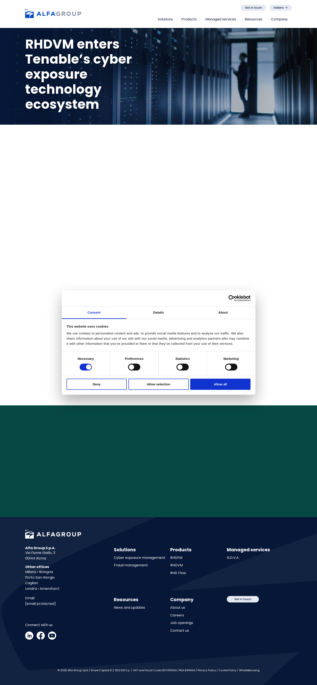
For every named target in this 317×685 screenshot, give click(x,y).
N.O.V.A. (233, 558)
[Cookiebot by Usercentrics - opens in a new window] (232, 298)
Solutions (165, 19)
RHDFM (176, 558)
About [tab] (223, 312)
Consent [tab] (94, 312)
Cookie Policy (227, 670)
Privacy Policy (207, 670)
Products (189, 19)
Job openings (181, 623)
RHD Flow (178, 573)
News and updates (129, 607)
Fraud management (131, 565)
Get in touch (253, 7)
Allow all (220, 384)
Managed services (220, 19)
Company (279, 19)
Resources (253, 19)
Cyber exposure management (139, 558)
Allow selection (158, 384)
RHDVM (176, 565)
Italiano (279, 7)
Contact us (179, 630)
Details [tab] (158, 312)
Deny (97, 384)
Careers (177, 615)
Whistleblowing (249, 670)
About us (177, 607)
